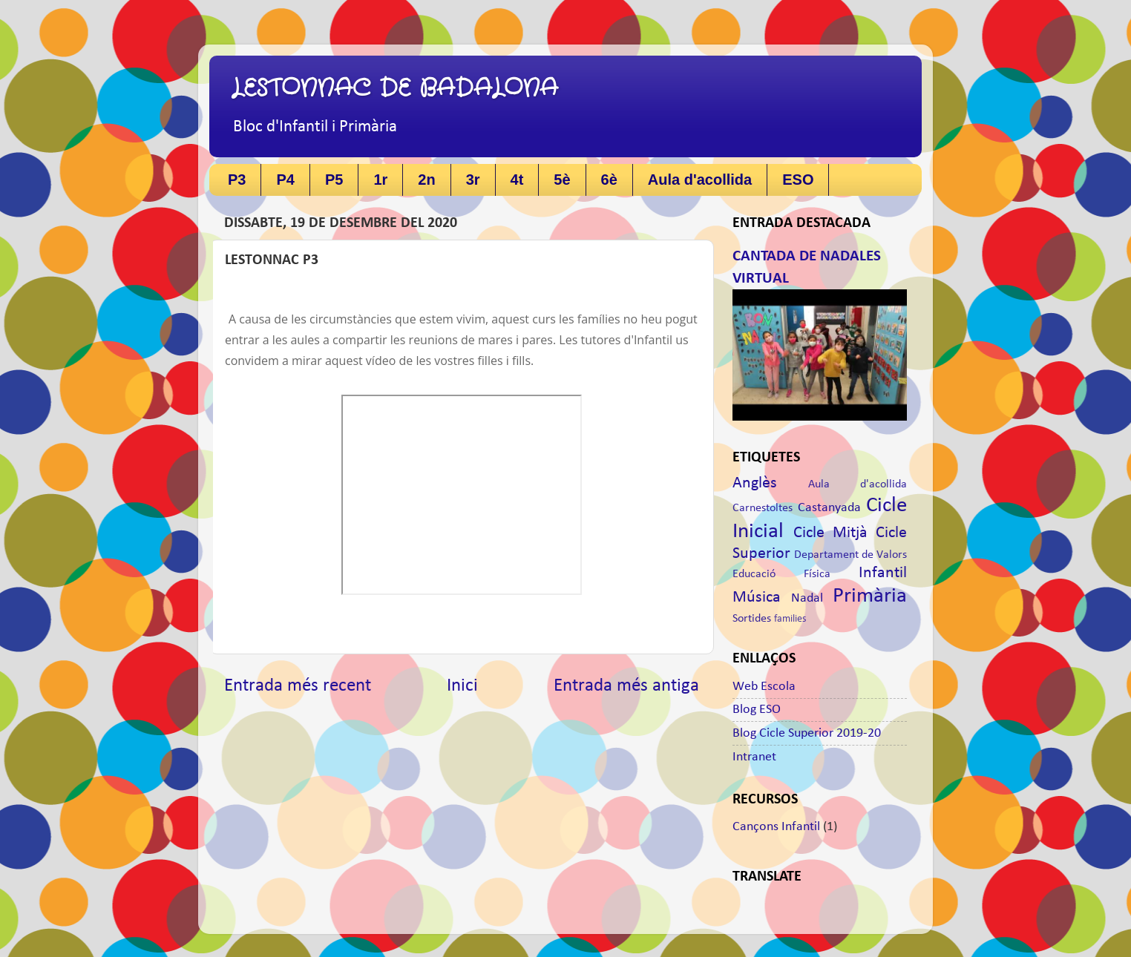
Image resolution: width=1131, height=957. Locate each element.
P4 (285, 179)
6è (609, 179)
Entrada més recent (297, 686)
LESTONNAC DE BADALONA (395, 88)
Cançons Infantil (776, 827)
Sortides (751, 619)
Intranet (754, 757)
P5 (334, 179)
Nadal (807, 598)
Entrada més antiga (626, 686)
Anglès (754, 483)
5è (562, 179)
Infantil (883, 573)
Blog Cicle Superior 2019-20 (806, 733)
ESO (797, 179)
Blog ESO (756, 710)
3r (473, 179)
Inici (462, 686)
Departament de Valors (850, 555)
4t (517, 179)
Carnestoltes (762, 508)
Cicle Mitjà (830, 533)
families (790, 619)
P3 (237, 179)
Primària (870, 596)
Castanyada (829, 508)
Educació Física (781, 574)
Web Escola (764, 687)
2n (426, 179)
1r (380, 179)
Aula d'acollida (700, 179)
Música (756, 597)
